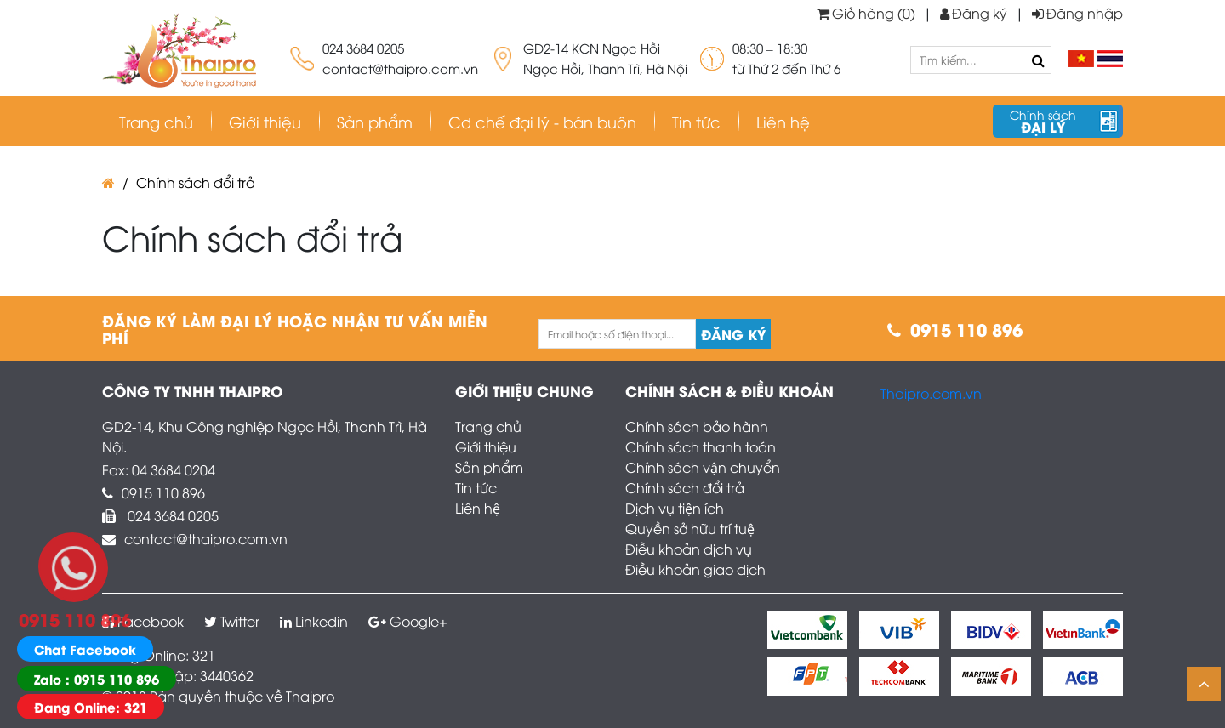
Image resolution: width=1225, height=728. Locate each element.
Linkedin (314, 620)
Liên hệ (477, 507)
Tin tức (696, 121)
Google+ (407, 620)
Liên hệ (783, 121)
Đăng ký (973, 12)
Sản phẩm (489, 467)
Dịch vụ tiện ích (674, 507)
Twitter (231, 620)
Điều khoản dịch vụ (688, 548)
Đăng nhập (1077, 12)
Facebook (143, 620)
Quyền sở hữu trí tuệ (690, 528)
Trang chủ (156, 121)
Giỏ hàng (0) (866, 12)
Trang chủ (488, 426)
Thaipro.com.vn (931, 393)
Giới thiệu (265, 121)
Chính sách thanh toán (700, 446)
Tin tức (476, 487)
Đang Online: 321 (90, 706)
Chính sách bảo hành (696, 426)
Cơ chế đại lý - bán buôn (542, 121)
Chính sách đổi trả (195, 182)
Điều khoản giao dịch (695, 569)
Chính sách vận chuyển (702, 467)
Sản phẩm (375, 121)
